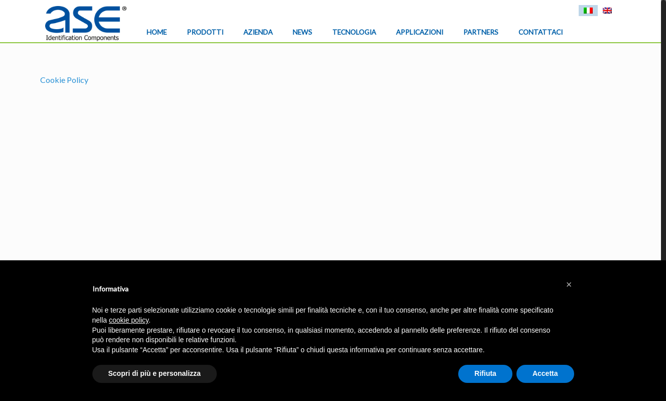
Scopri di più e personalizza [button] (154, 373)
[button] (569, 284)
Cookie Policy (64, 79)
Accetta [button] (545, 373)
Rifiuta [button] (485, 373)
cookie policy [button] (129, 320)
